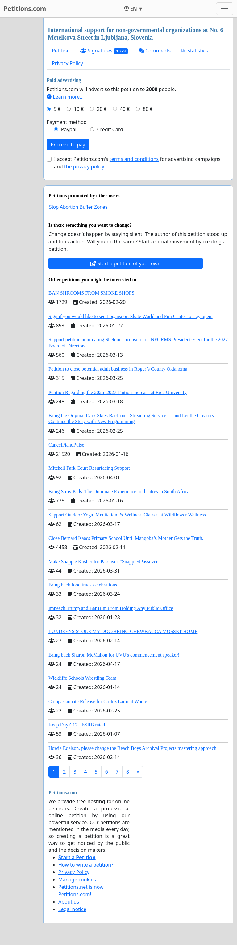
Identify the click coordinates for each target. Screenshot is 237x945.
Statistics (194, 50)
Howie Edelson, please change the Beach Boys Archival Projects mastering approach (132, 748)
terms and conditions (134, 159)
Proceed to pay (68, 144)
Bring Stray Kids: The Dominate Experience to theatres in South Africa (118, 491)
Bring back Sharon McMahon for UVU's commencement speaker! (114, 654)
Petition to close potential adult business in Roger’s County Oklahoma (117, 369)
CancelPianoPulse (66, 444)
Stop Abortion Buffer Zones (78, 207)
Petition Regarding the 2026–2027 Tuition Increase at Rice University (117, 392)
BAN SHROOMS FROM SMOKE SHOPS (91, 293)
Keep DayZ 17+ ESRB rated (76, 724)
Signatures (104, 50)
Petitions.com (25, 8)
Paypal (69, 129)
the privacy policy (84, 166)
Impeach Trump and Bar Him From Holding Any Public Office (110, 608)
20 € (102, 109)
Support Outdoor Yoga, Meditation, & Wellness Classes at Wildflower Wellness (127, 514)
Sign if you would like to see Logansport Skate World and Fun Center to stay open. (130, 316)
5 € (57, 109)
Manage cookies (77, 879)
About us (68, 901)
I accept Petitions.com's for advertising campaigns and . (137, 163)
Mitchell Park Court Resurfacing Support (89, 468)
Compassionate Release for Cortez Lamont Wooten (99, 701)
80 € (148, 109)
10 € (79, 109)
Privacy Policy (67, 63)
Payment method (67, 122)
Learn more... (65, 96)
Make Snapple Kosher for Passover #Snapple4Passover (103, 561)
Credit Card (110, 129)
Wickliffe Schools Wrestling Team (82, 678)
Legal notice (72, 909)
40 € (125, 109)
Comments (155, 50)
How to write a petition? (85, 864)
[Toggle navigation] (224, 8)
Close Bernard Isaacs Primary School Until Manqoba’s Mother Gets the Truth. (125, 538)
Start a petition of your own (125, 263)
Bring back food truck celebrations (82, 584)
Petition (61, 50)
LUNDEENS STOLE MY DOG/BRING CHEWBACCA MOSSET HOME (123, 631)
